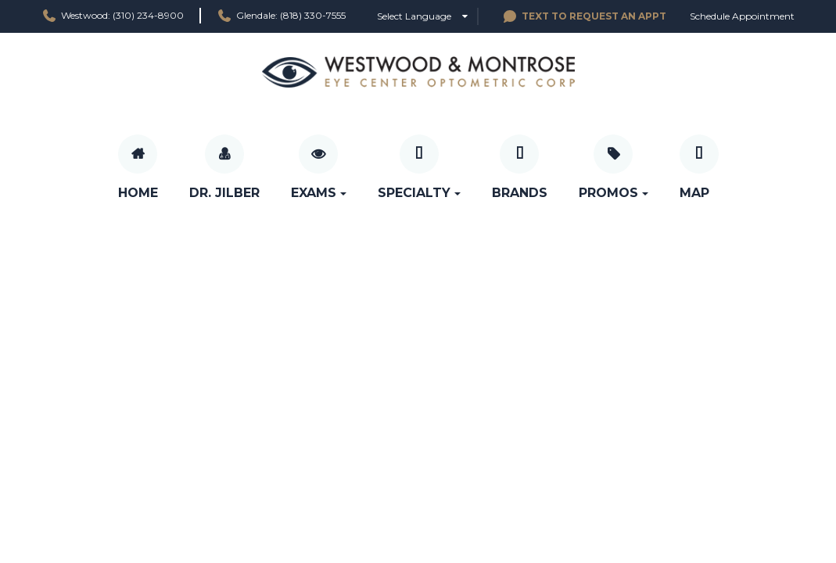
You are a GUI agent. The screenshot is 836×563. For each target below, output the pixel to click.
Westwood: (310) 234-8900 (112, 15)
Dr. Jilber (224, 192)
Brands (519, 192)
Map (694, 192)
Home (138, 192)
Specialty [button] (419, 192)
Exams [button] (318, 192)
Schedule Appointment (742, 16)
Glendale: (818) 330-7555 (281, 15)
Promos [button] (613, 192)
